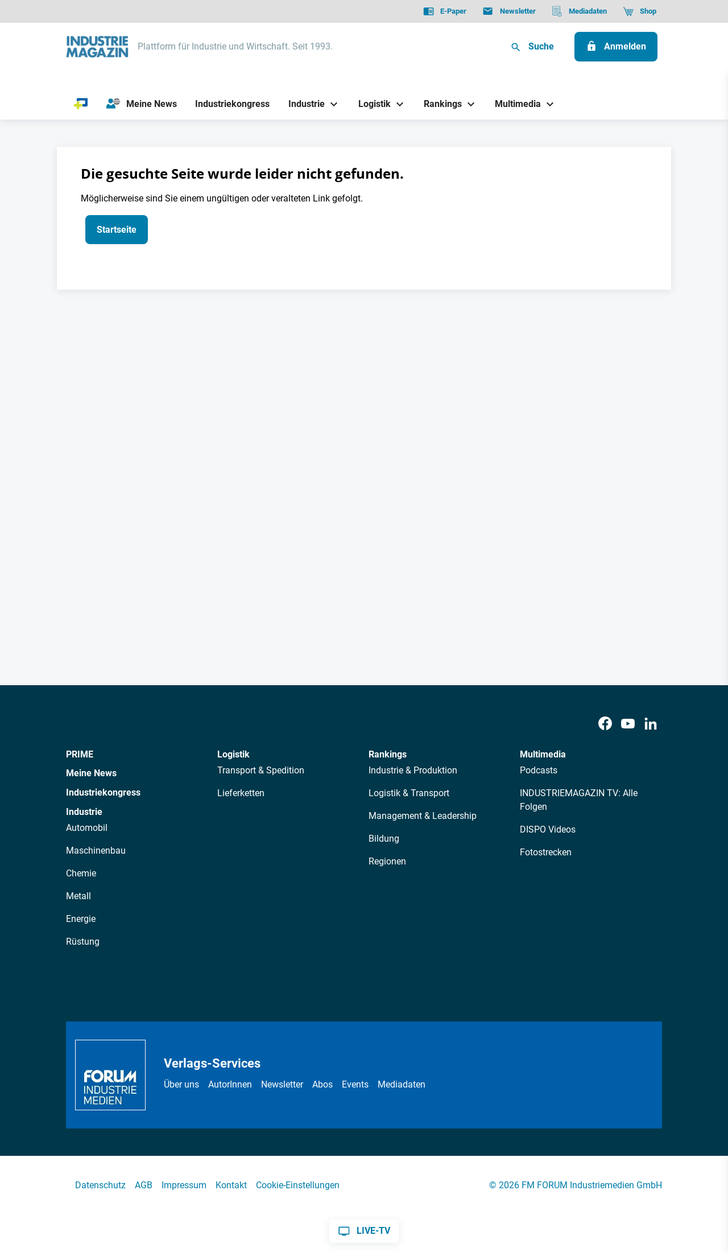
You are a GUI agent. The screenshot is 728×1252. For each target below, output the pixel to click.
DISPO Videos (548, 829)
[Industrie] (302, 104)
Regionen (387, 861)
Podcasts (538, 770)
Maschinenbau (96, 850)
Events (355, 1084)
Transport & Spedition (260, 770)
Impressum (184, 1185)
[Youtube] (628, 724)
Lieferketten (240, 793)
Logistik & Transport (409, 793)
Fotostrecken (546, 852)
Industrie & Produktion (413, 770)
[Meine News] (141, 104)
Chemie (81, 873)
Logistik (233, 754)
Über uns (181, 1084)
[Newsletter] (509, 11)
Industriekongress (103, 792)
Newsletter (282, 1084)
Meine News (91, 773)
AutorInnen (230, 1084)
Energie (81, 918)
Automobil (86, 827)
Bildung (384, 838)
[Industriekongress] (232, 104)
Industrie (84, 811)
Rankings (388, 754)
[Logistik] (370, 104)
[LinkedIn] (650, 724)
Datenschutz (100, 1185)
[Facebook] (605, 724)
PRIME (79, 754)
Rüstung (83, 941)
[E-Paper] (444, 11)
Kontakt (231, 1185)
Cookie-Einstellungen (298, 1185)
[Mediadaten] (579, 11)
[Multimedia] (514, 104)
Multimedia (543, 754)
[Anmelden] (615, 46)
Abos (322, 1084)
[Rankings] (439, 104)
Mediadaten (401, 1084)
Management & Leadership (423, 815)
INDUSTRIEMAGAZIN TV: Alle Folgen (579, 800)
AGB (143, 1185)
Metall (78, 896)
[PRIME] (81, 104)
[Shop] (639, 11)
